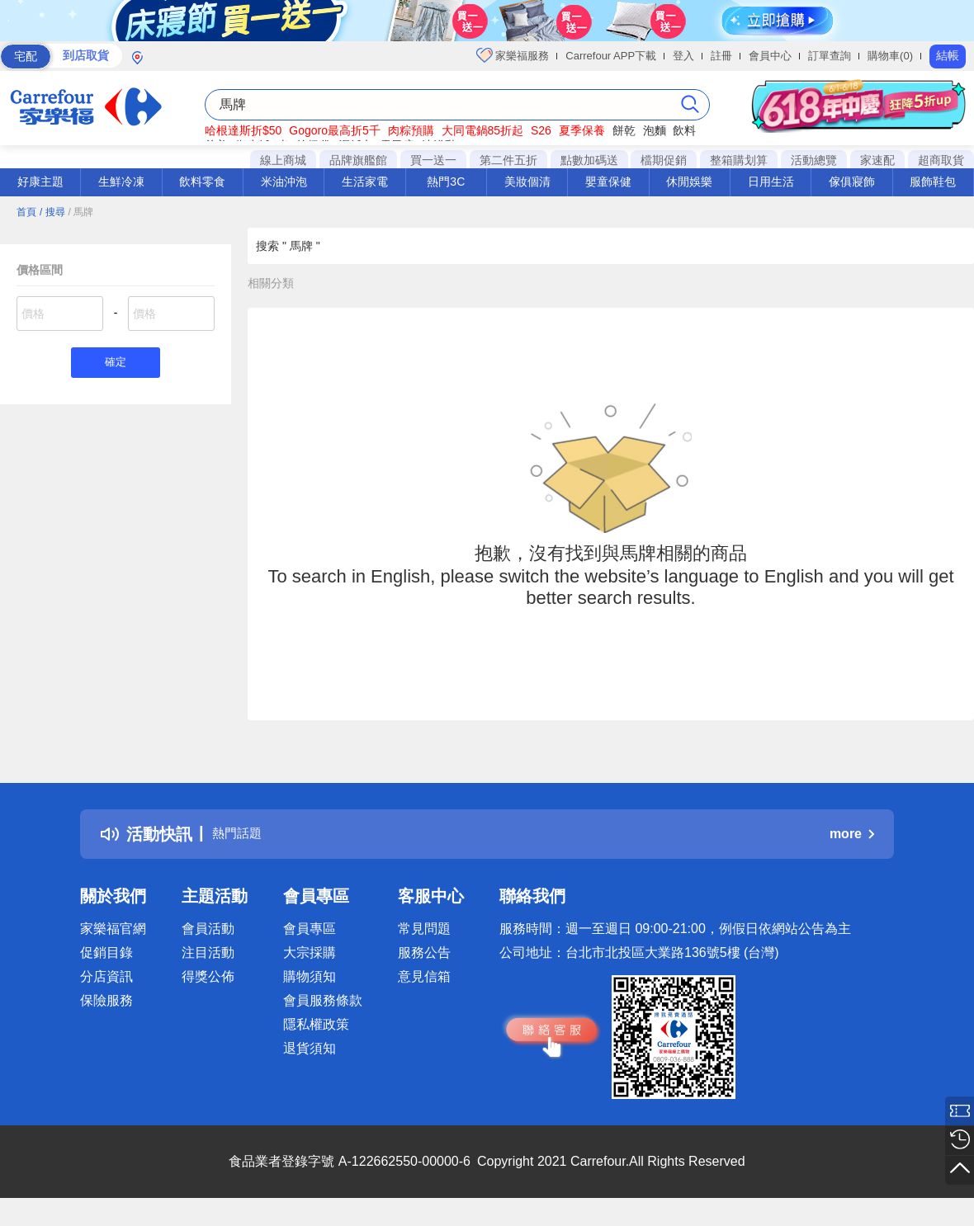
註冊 (721, 56)
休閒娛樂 (689, 181)
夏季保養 (582, 130)
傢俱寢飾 (852, 181)
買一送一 (433, 160)
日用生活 (771, 181)
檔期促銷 (664, 160)
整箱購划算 (739, 160)
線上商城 (283, 160)
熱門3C (446, 181)
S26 (541, 130)
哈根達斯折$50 (243, 130)
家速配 (877, 160)
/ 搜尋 (52, 212)
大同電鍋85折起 (483, 130)
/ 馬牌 (80, 212)
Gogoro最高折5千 (334, 130)
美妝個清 (527, 181)
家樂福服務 (513, 55)
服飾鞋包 (933, 181)
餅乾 (624, 130)
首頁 (26, 212)
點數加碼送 (589, 160)
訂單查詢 (829, 56)
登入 (683, 56)
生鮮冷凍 (121, 181)
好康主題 (40, 181)
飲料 (684, 130)
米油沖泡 (284, 181)
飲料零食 (202, 181)
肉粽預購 (411, 130)
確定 (115, 364)
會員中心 (770, 56)
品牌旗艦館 (358, 160)
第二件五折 (508, 160)
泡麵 (654, 130)
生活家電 (365, 181)
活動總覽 (814, 160)
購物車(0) (890, 56)
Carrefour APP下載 (610, 56)
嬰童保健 (608, 181)
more (852, 834)
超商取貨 (941, 160)
